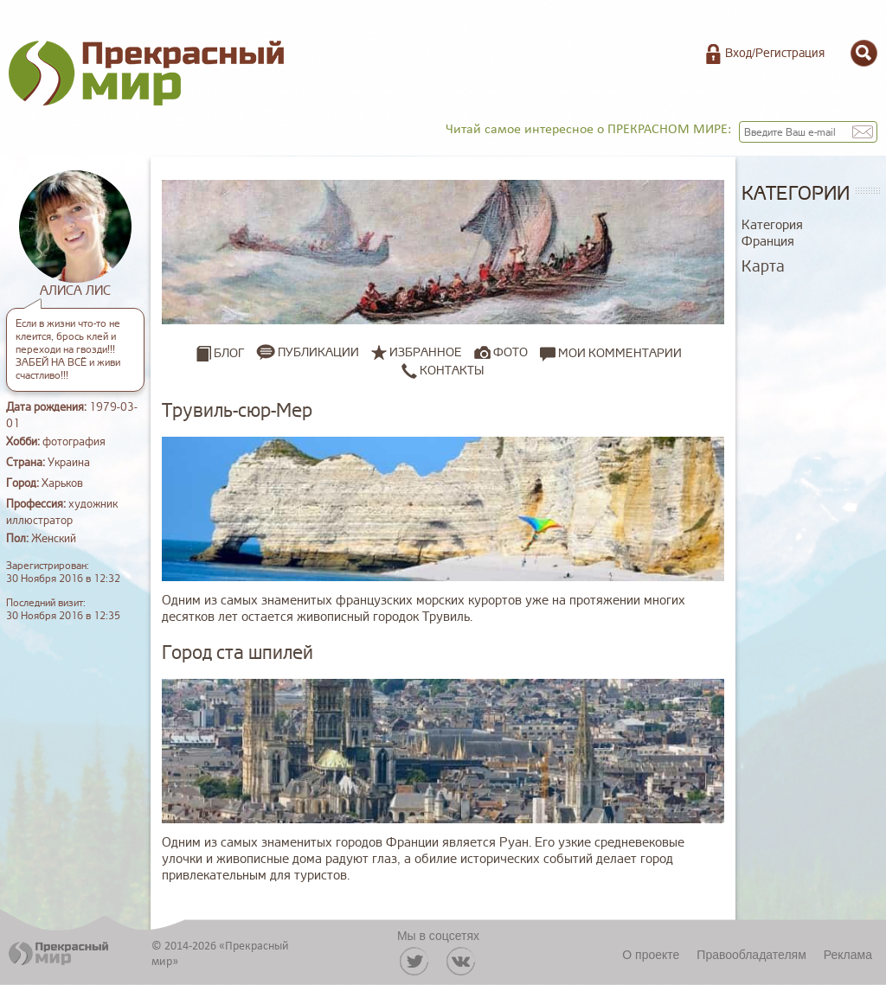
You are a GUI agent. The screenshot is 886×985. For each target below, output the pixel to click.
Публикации (318, 352)
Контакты (442, 370)
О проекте (650, 955)
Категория (772, 225)
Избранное (425, 352)
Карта (763, 266)
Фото (510, 352)
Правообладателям (751, 955)
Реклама (848, 955)
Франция (768, 241)
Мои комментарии (611, 353)
